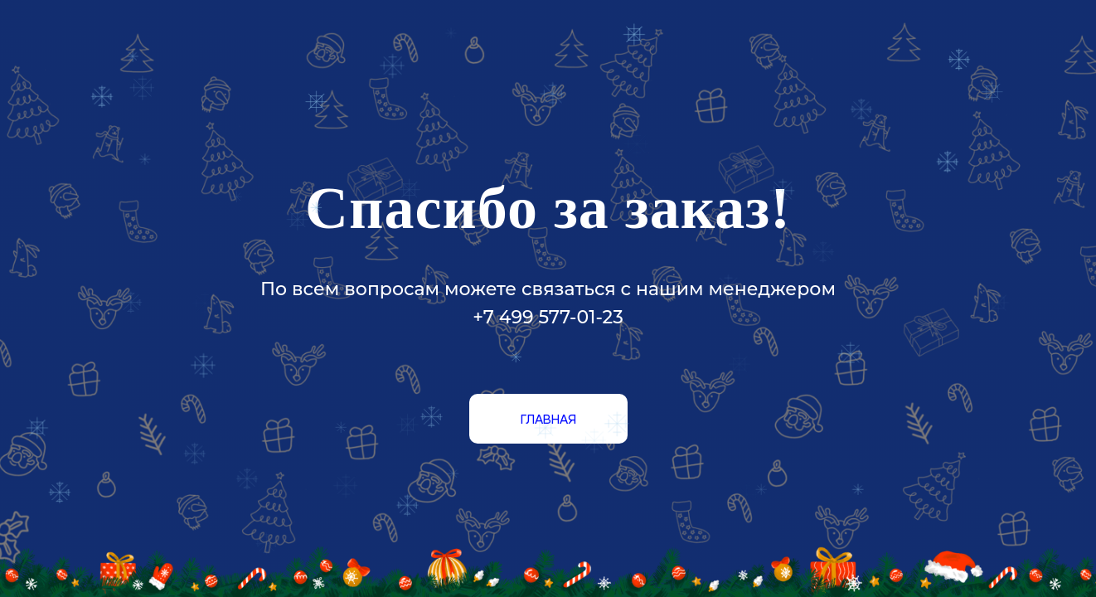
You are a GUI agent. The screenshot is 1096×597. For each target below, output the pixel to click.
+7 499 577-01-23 (548, 317)
